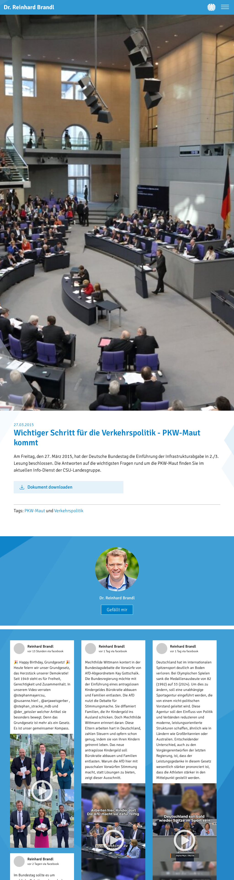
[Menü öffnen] (225, 7)
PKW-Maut (34, 511)
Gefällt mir (117, 610)
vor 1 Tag (105, 651)
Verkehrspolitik (68, 511)
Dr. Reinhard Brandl (117, 597)
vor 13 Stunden (37, 651)
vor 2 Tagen (35, 864)
